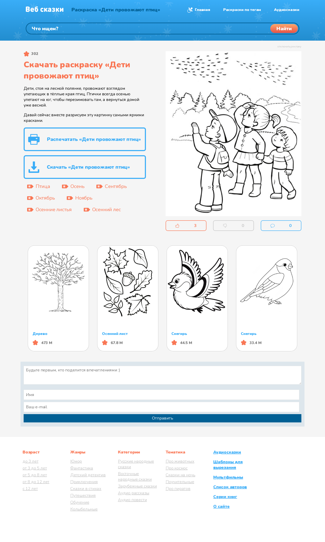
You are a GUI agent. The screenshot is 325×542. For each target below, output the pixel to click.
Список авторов (230, 487)
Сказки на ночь (180, 475)
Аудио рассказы (133, 493)
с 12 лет (30, 488)
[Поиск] (162, 28)
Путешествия (83, 495)
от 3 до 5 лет (35, 468)
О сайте (221, 506)
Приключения (84, 482)
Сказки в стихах (85, 488)
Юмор (76, 461)
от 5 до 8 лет (35, 475)
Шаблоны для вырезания (228, 464)
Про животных (180, 461)
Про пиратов (178, 488)
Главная (202, 9)
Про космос (177, 468)
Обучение (79, 502)
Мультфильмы (228, 477)
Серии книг (225, 497)
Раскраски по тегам (242, 9)
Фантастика (81, 468)
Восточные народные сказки (135, 476)
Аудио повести (132, 500)
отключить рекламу (289, 47)
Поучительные (180, 482)
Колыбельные (84, 509)
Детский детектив (88, 475)
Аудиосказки (286, 9)
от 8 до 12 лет (36, 482)
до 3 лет (30, 461)
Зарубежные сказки (137, 486)
